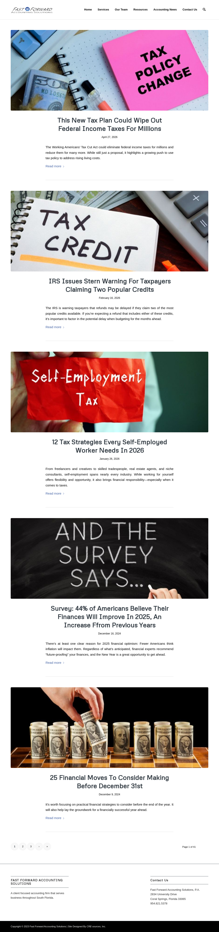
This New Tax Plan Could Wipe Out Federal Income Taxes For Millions (109, 124)
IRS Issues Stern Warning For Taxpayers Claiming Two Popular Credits (110, 285)
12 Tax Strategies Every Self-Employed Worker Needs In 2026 (109, 446)
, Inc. (96, 926)
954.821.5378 (158, 903)
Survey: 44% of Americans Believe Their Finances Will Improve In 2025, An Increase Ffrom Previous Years (110, 616)
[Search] (204, 9)
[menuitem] (88, 9)
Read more (56, 166)
